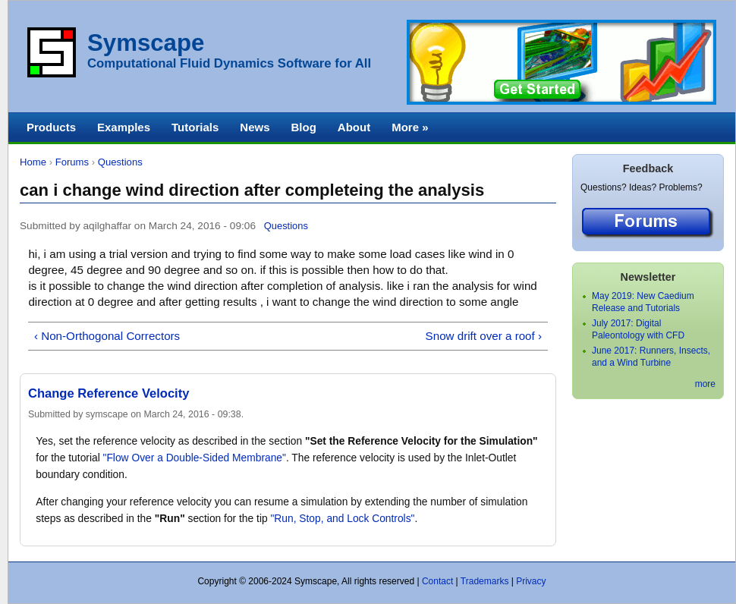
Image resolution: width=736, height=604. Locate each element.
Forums (72, 162)
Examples (123, 127)
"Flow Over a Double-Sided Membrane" (194, 458)
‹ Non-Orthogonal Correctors (107, 335)
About (354, 127)
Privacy (531, 581)
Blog (303, 127)
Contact (437, 581)
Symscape (145, 43)
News (254, 127)
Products (51, 127)
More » (410, 127)
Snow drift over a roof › (484, 335)
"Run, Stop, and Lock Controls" (342, 518)
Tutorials (195, 127)
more (705, 384)
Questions (120, 162)
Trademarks (485, 581)
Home (33, 162)
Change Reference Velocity (108, 393)
